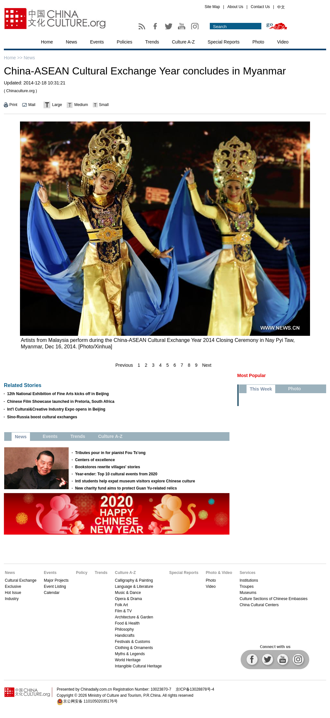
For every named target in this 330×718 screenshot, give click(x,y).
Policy (81, 572)
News (71, 41)
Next (206, 365)
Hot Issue (13, 592)
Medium (81, 104)
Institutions (248, 580)
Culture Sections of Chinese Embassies (273, 599)
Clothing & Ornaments (134, 647)
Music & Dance (128, 592)
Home (47, 41)
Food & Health (127, 623)
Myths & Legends (130, 654)
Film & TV (123, 611)
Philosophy (124, 629)
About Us (235, 7)
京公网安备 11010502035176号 (90, 701)
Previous (124, 365)
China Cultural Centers (258, 605)
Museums (247, 592)
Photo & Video (219, 572)
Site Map (212, 7)
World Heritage (128, 660)
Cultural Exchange (20, 580)
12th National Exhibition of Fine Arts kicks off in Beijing (58, 394)
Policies (124, 41)
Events (97, 41)
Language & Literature (134, 586)
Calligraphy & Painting (134, 580)
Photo (258, 41)
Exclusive (13, 586)
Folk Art (121, 605)
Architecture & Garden (134, 617)
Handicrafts (124, 635)
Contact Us (260, 7)
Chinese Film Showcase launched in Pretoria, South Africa (60, 401)
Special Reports (223, 41)
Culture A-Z (183, 41)
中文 (281, 7)
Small (104, 104)
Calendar (52, 592)
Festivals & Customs (132, 641)
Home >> (13, 57)
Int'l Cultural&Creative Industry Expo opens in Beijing (56, 409)
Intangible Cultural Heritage (138, 666)
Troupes (246, 586)
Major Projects (56, 580)
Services (247, 572)
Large (57, 104)
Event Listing (55, 586)
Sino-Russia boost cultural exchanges (42, 417)
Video (283, 41)
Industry (12, 599)
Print (13, 104)
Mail (31, 104)
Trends (152, 41)
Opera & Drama (128, 599)
